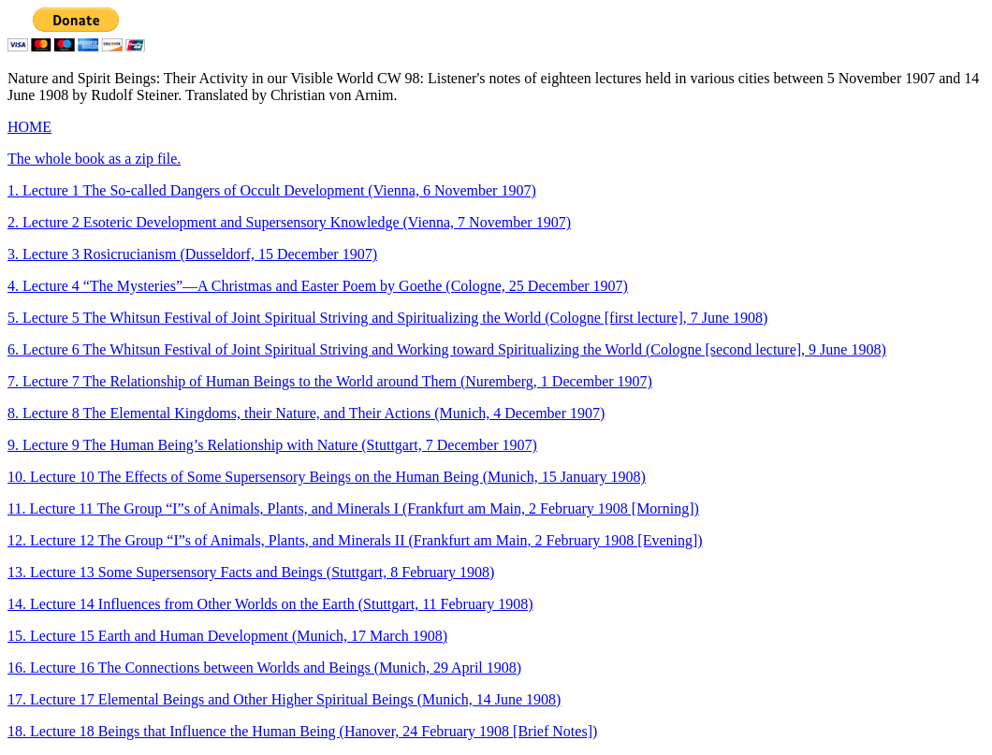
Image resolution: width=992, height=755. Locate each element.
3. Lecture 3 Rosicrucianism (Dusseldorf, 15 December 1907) (192, 254)
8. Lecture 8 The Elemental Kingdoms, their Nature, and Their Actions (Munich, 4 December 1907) (306, 413)
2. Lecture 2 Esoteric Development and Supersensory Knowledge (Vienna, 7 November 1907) (289, 222)
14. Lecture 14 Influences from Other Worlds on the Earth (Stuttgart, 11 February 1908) (270, 604)
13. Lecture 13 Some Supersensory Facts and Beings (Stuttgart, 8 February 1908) (250, 572)
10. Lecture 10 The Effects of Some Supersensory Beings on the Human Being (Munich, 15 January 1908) (326, 477)
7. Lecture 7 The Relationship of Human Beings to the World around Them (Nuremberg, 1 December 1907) (329, 381)
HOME (29, 127)
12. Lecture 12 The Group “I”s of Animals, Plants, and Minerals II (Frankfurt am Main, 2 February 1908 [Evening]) (355, 540)
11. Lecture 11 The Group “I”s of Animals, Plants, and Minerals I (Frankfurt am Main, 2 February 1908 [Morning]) (353, 508)
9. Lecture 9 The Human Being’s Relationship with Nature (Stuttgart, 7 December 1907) (272, 445)
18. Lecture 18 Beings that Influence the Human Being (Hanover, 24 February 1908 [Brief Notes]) (302, 731)
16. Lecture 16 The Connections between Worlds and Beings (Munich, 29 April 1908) (264, 667)
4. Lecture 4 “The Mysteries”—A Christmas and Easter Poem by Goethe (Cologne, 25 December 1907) (317, 286)
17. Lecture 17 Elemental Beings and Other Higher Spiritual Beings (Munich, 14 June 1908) (284, 699)
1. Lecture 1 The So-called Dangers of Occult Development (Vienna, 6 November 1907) (271, 190)
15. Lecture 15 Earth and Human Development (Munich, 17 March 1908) (227, 636)
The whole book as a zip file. (94, 159)
